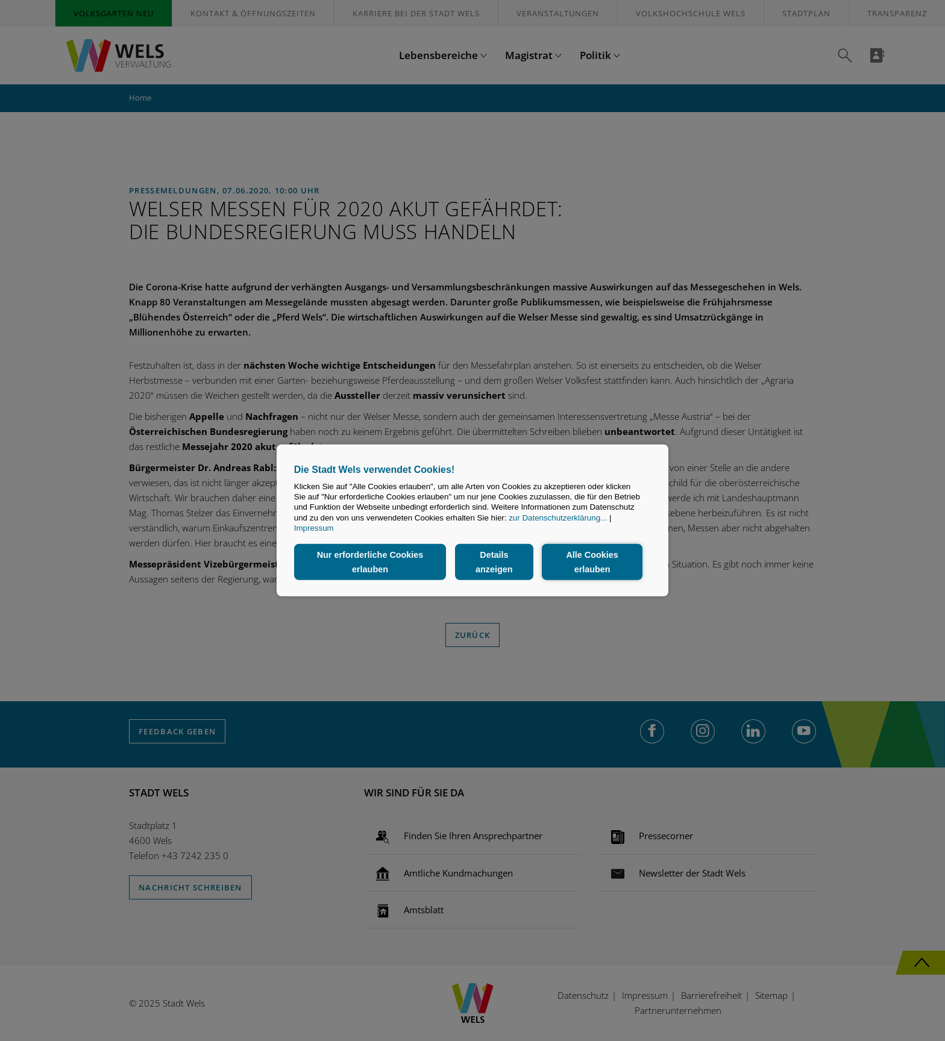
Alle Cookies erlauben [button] (592, 562)
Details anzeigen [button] (494, 562)
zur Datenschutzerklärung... (558, 517)
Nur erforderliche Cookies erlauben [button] (370, 562)
